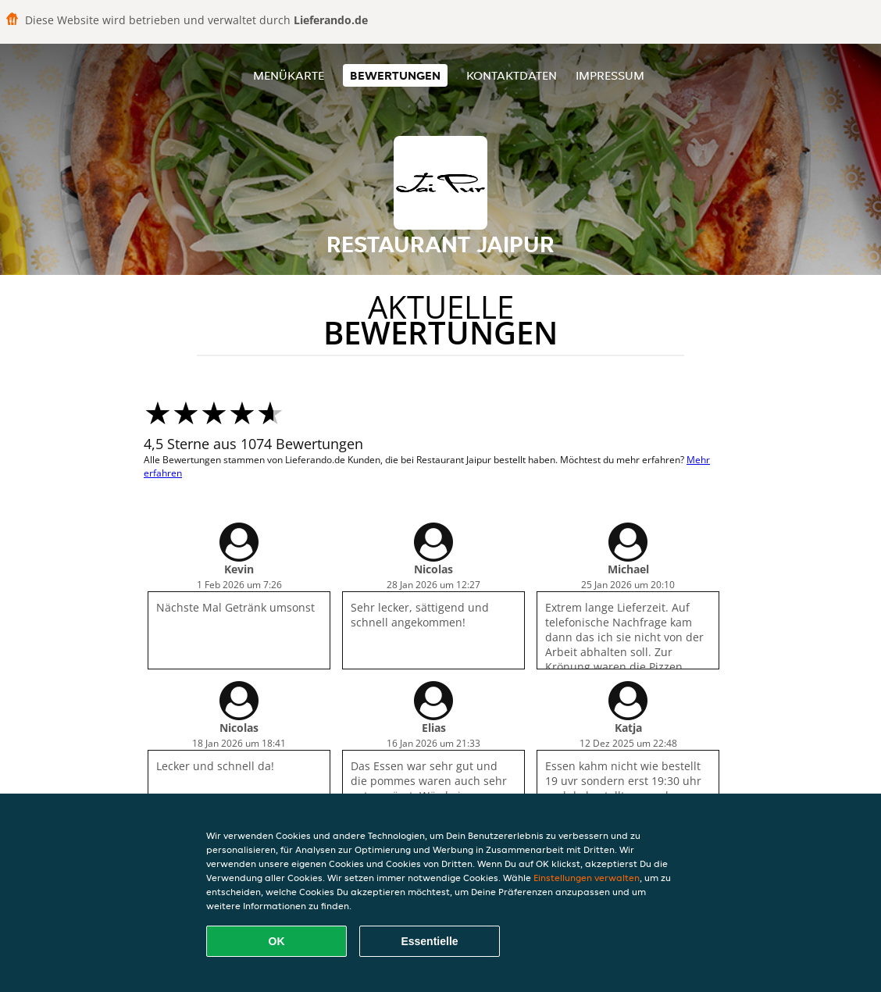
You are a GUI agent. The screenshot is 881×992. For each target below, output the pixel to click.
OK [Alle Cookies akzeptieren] (277, 941)
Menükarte (288, 75)
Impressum (610, 75)
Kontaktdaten (511, 75)
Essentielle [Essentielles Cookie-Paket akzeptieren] (429, 941)
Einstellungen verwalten (586, 877)
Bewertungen (395, 75)
